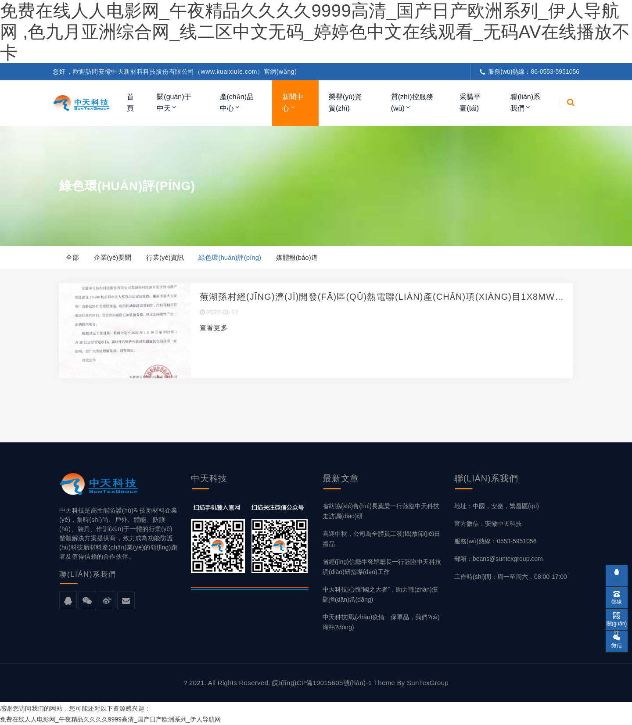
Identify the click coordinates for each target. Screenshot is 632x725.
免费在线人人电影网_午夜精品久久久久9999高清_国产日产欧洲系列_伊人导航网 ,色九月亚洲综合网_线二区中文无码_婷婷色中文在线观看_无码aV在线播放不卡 (315, 31)
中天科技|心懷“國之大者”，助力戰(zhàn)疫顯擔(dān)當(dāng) (380, 594)
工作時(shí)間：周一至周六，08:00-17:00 (510, 577)
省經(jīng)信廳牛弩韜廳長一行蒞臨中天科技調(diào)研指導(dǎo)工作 (382, 567)
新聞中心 (292, 102)
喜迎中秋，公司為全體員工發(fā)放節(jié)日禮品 (381, 539)
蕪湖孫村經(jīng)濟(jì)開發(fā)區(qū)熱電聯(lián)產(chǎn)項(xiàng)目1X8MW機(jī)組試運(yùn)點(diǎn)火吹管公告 (378, 298)
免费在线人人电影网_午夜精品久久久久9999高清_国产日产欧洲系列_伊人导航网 (110, 719)
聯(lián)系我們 (525, 102)
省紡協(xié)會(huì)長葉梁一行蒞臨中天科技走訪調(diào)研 (381, 511)
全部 (72, 257)
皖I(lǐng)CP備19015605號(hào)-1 (323, 683)
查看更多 (214, 328)
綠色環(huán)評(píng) (230, 257)
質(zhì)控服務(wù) (412, 102)
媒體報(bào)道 (297, 257)
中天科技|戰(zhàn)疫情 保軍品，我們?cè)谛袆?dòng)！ (381, 622)
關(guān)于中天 (174, 102)
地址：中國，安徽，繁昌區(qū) (496, 506)
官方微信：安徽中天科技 (488, 524)
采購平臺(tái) (470, 102)
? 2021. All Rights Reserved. (227, 683)
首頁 (130, 102)
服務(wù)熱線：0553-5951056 (495, 541)
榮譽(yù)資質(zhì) (345, 102)
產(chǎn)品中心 (237, 102)
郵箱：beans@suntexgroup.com (498, 559)
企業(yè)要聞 (113, 257)
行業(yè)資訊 (165, 257)
